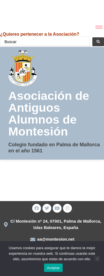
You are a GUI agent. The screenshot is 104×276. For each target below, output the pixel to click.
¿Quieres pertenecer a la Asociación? (39, 34)
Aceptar (53, 268)
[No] (97, 258)
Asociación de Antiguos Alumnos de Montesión (48, 113)
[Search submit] (98, 41)
